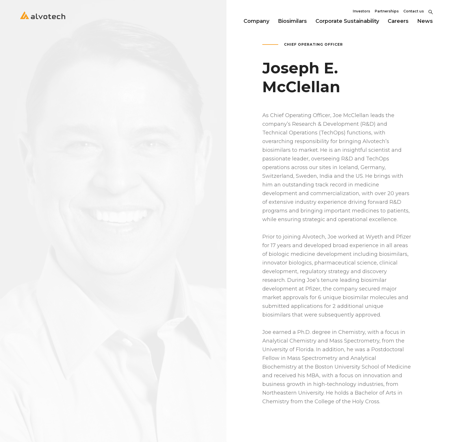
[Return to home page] (42, 20)
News (425, 21)
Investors (361, 11)
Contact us (413, 11)
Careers (398, 21)
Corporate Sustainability (347, 21)
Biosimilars (292, 21)
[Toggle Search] (430, 11)
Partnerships (387, 11)
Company (256, 21)
